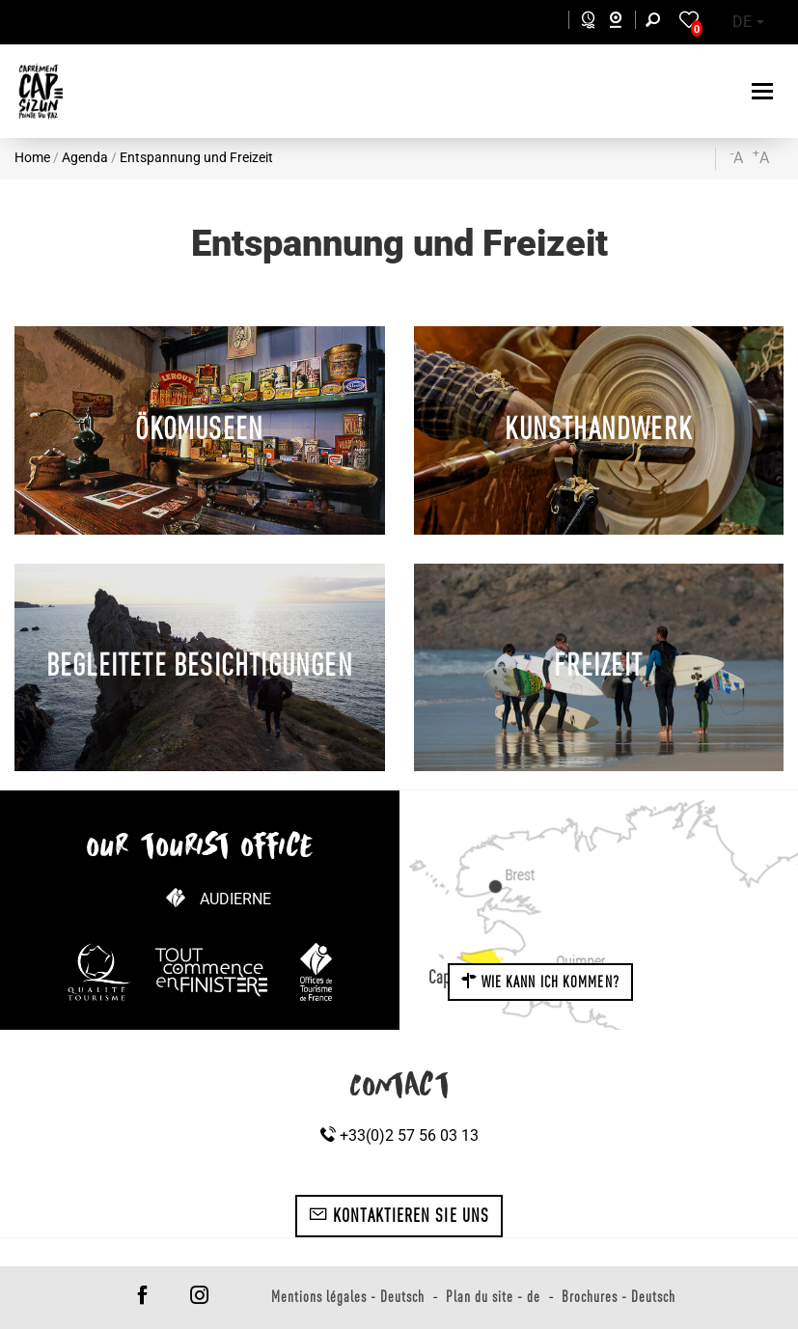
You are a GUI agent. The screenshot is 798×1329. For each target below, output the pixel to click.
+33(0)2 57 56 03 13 (399, 1135)
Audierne (235, 899)
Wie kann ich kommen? (540, 981)
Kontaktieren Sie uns (399, 1215)
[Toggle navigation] (765, 91)
